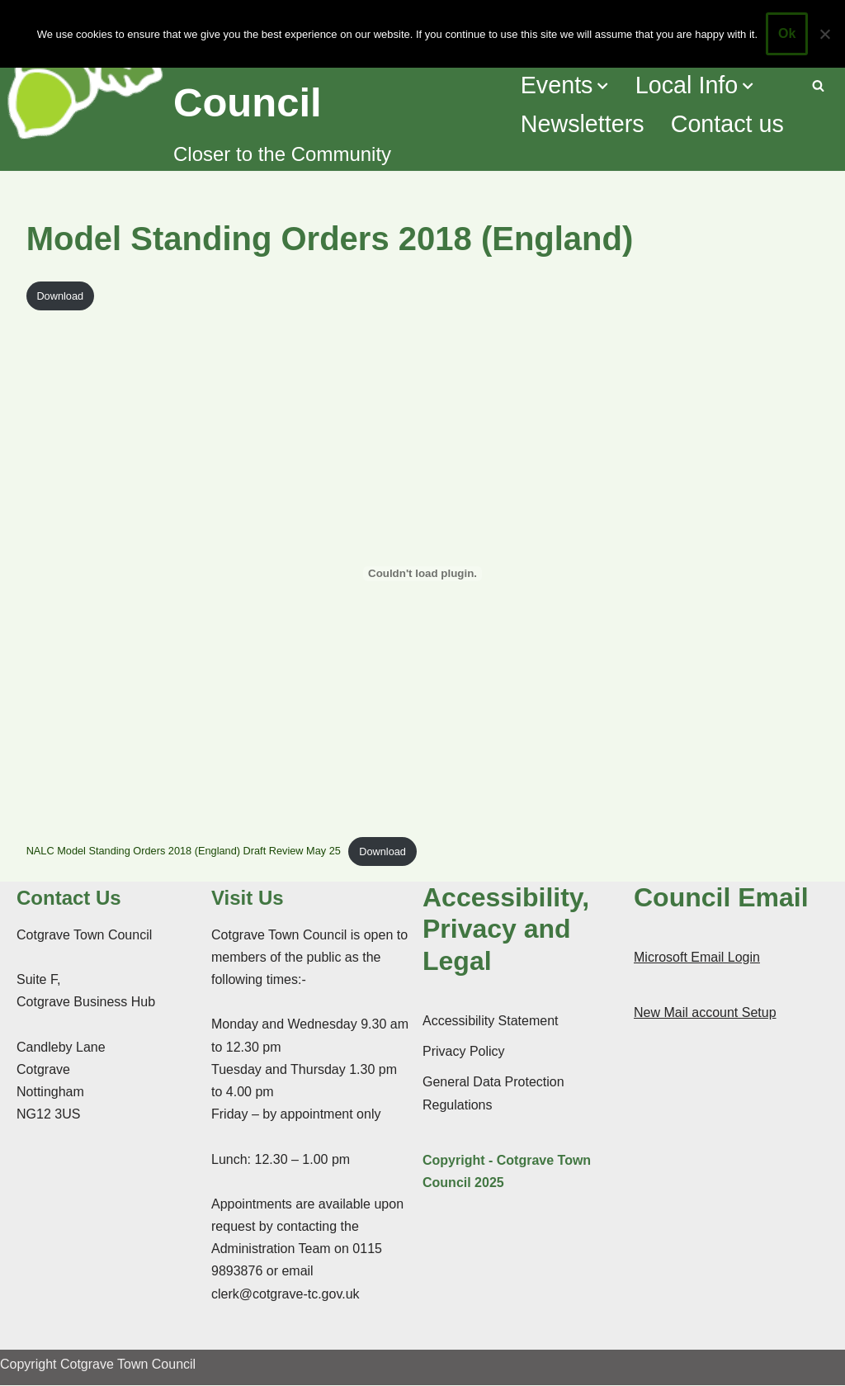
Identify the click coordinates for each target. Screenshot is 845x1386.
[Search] (818, 85)
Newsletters (582, 124)
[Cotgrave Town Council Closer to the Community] (252, 85)
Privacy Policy (463, 1052)
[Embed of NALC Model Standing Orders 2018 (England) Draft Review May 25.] (422, 573)
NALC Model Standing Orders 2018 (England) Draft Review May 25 (184, 851)
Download (59, 296)
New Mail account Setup (705, 1013)
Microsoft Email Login (697, 958)
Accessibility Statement (490, 1022)
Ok (786, 33)
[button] (603, 86)
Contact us (728, 124)
